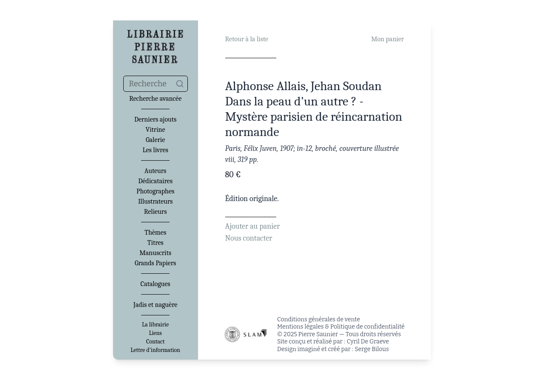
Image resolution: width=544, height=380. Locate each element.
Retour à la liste (246, 39)
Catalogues (155, 284)
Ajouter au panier (252, 226)
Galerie (155, 139)
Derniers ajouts (155, 119)
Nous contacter (248, 238)
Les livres (155, 150)
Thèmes (155, 232)
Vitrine (155, 129)
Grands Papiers (155, 263)
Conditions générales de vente (318, 319)
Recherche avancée (155, 98)
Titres (155, 242)
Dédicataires (155, 181)
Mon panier (387, 39)
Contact (155, 341)
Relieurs (155, 211)
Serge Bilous (372, 349)
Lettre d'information (155, 350)
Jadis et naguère (155, 304)
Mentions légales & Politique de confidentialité (341, 326)
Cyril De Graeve (368, 341)
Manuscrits (155, 253)
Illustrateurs (155, 201)
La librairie (155, 324)
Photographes (155, 191)
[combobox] (155, 83)
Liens (155, 333)
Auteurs (155, 170)
